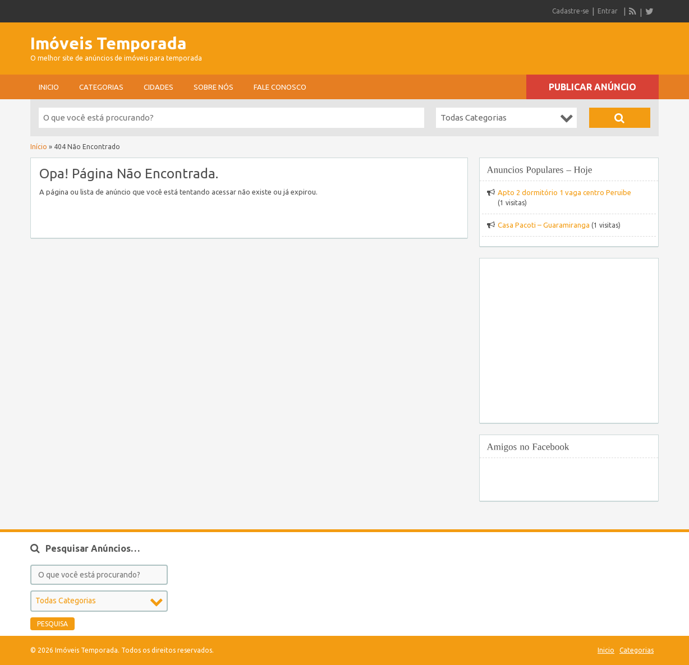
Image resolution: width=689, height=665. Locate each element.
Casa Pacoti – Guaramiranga (544, 225)
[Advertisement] (527, 45)
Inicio (49, 87)
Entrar (608, 11)
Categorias (101, 87)
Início (38, 146)
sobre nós (213, 87)
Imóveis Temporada (108, 43)
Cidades (158, 87)
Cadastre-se (570, 11)
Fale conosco (280, 87)
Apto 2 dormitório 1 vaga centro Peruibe (564, 192)
